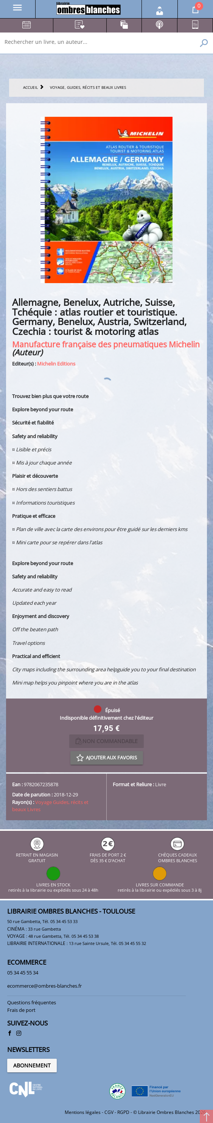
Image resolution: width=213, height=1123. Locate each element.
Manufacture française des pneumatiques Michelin (106, 344)
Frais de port (21, 1010)
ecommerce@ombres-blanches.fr (44, 985)
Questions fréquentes (31, 1002)
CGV (108, 1112)
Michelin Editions (56, 363)
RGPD (123, 1112)
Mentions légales (83, 1112)
